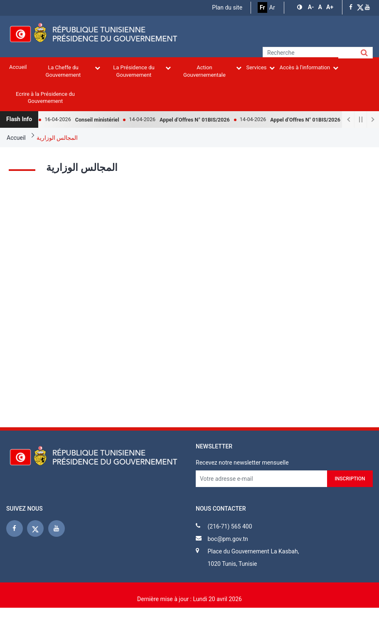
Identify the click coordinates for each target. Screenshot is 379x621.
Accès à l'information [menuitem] (308, 67)
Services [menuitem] (260, 67)
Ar (272, 7)
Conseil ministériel (101, 120)
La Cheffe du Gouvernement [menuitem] (73, 71)
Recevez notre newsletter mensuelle (242, 462)
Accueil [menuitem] (18, 67)
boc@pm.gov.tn (227, 539)
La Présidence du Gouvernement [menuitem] (142, 71)
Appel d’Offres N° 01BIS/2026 (199, 120)
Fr (262, 7)
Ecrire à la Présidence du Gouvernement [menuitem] (45, 97)
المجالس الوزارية (57, 137)
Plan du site (227, 7)
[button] (300, 7)
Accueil (16, 137)
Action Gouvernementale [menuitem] (212, 71)
